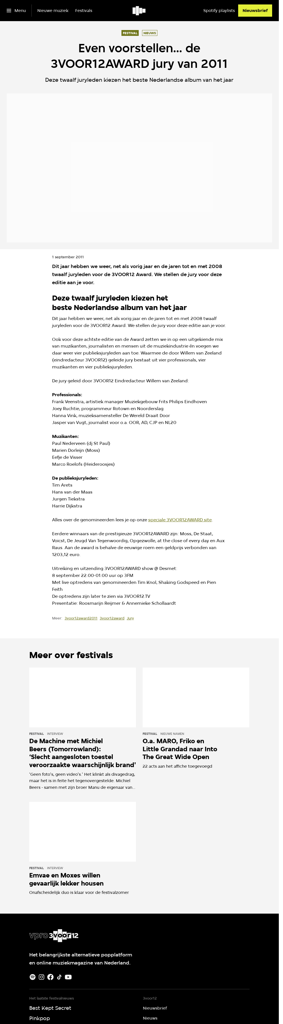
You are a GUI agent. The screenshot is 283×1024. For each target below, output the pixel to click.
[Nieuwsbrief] (255, 10)
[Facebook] (50, 977)
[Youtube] (68, 977)
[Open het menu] (16, 10)
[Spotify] (32, 977)
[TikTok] (59, 977)
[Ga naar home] (139, 10)
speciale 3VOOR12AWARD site (180, 519)
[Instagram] (41, 977)
